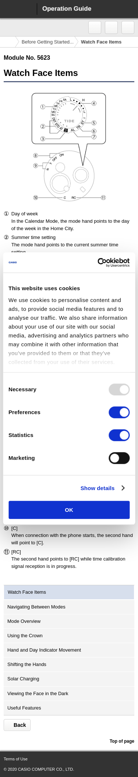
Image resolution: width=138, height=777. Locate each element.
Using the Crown (25, 635)
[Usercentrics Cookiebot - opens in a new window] (98, 262)
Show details (98, 488)
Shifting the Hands (26, 664)
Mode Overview (23, 621)
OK (69, 510)
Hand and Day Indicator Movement (44, 650)
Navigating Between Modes (36, 607)
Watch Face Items (27, 592)
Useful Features (24, 708)
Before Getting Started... (48, 42)
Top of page (121, 741)
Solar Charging (23, 678)
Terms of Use (16, 759)
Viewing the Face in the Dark (37, 693)
